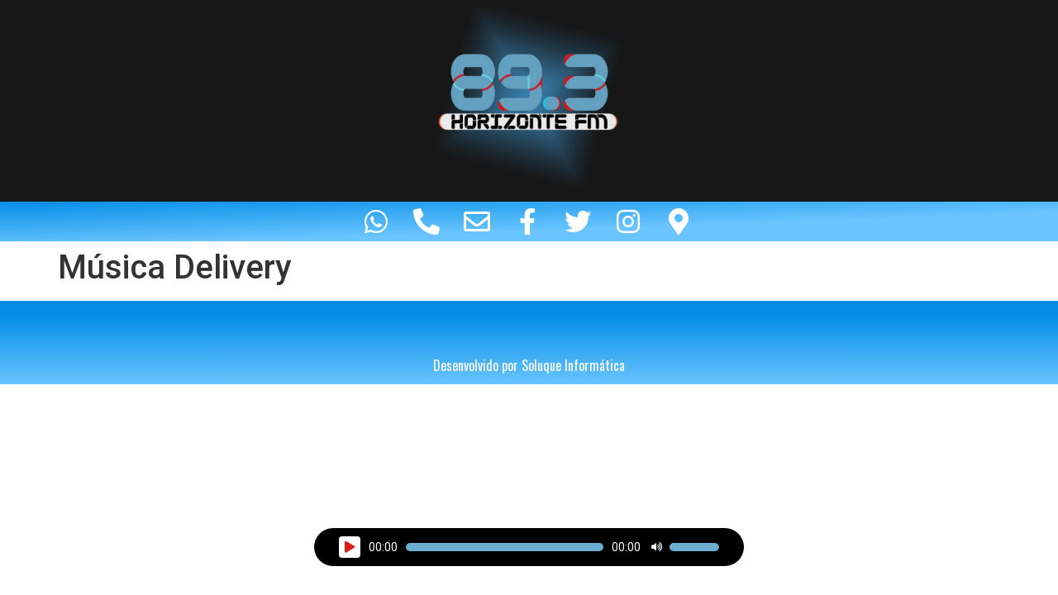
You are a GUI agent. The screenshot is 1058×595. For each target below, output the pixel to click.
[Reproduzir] (349, 547)
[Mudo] (656, 547)
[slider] (504, 547)
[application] (529, 547)
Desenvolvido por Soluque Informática (529, 365)
